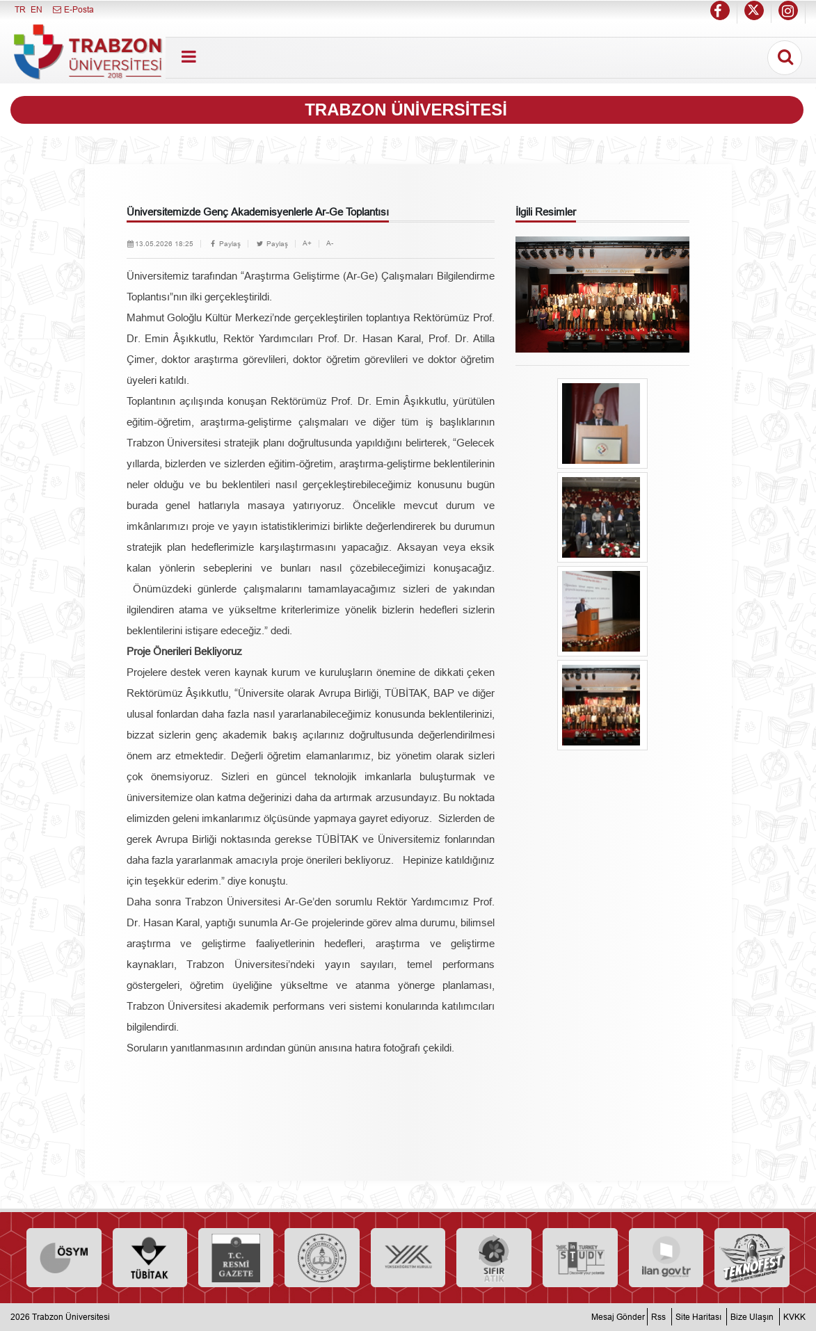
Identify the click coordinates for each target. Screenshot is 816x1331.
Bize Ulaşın (752, 1317)
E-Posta (72, 9)
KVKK (794, 1317)
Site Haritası (698, 1317)
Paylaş (224, 243)
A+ (307, 243)
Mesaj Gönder (618, 1317)
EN (36, 9)
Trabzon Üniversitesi (71, 1317)
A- (329, 243)
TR (20, 9)
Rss (658, 1317)
